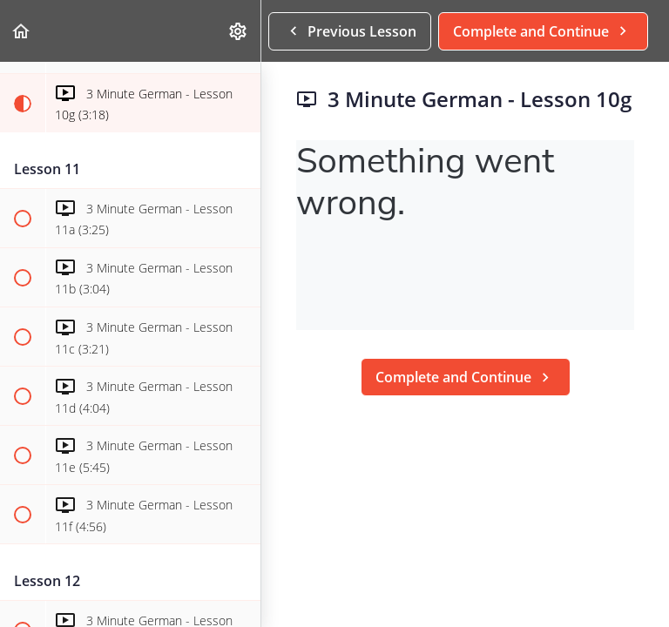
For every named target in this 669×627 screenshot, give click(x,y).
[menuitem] (238, 31)
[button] (22, 31)
